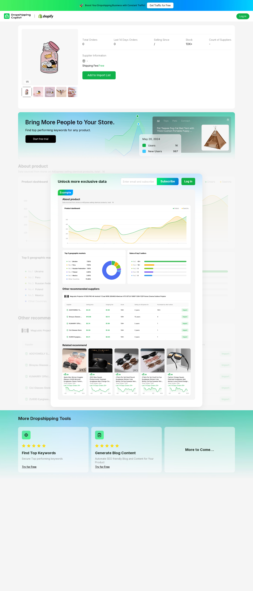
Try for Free (29, 466)
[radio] (23, 446)
